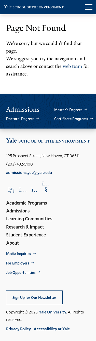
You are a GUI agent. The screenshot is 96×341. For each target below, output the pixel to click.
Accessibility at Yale (52, 328)
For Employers (17, 263)
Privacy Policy (18, 328)
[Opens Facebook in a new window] (34, 189)
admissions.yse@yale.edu (29, 172)
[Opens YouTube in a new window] (46, 186)
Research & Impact (25, 227)
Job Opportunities (21, 272)
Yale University (52, 311)
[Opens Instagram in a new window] (23, 189)
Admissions (18, 211)
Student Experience (26, 235)
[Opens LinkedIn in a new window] (11, 189)
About (12, 243)
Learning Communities (29, 219)
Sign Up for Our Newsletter (34, 297)
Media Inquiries (18, 253)
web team (72, 66)
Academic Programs (26, 203)
